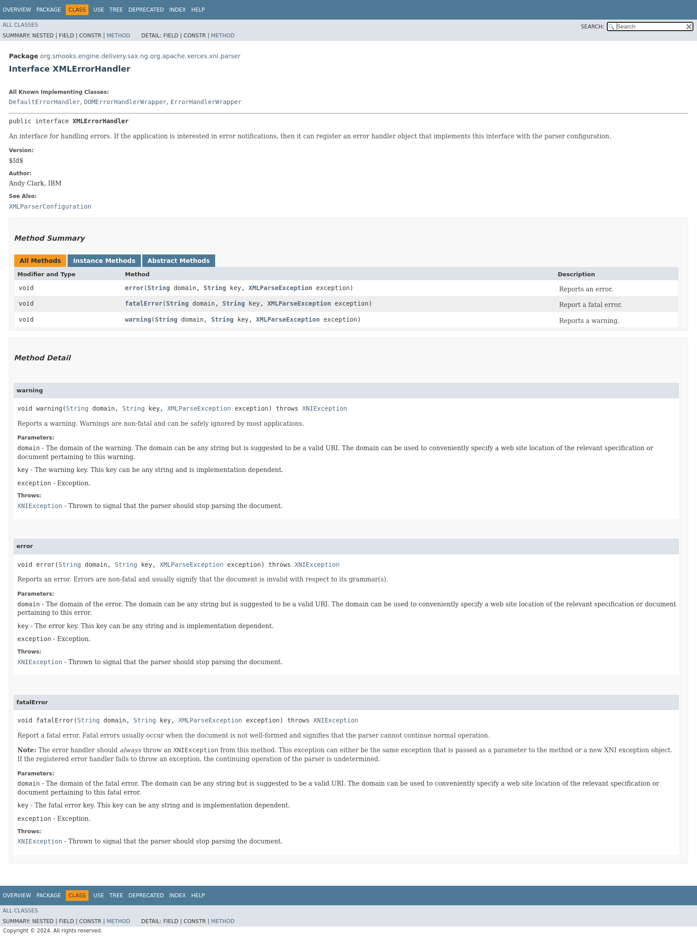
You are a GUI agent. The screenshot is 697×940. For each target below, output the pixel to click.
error (134, 287)
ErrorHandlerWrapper (205, 101)
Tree (116, 10)
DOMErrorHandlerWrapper (125, 101)
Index (177, 10)
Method (118, 35)
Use (98, 10)
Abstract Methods (179, 260)
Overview (17, 10)
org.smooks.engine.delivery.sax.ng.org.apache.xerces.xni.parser (140, 56)
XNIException (324, 408)
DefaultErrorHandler (44, 101)
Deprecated (146, 10)
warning (138, 319)
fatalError (143, 303)
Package (48, 10)
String (159, 287)
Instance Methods (104, 260)
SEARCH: (593, 27)
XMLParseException (280, 287)
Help (198, 10)
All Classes (20, 25)
